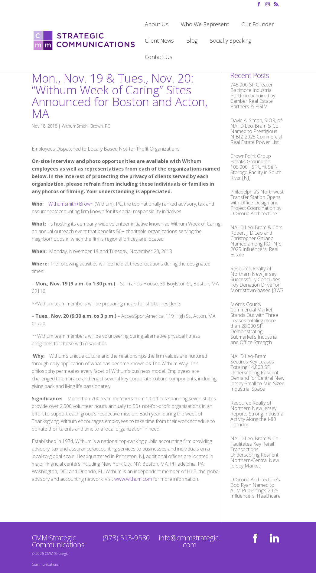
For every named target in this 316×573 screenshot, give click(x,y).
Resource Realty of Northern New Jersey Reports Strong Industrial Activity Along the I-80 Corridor (257, 413)
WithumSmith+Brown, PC (86, 126)
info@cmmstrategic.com (189, 541)
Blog (191, 41)
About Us (156, 25)
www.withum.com (133, 479)
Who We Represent (205, 25)
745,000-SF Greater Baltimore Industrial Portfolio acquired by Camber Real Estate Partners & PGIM (252, 95)
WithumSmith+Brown (70, 203)
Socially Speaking (230, 41)
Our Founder (257, 25)
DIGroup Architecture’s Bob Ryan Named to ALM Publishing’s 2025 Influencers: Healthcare (255, 487)
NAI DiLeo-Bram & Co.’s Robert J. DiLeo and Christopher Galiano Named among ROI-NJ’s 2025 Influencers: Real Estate (256, 241)
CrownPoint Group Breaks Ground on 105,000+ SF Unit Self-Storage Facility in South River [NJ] (256, 167)
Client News (159, 41)
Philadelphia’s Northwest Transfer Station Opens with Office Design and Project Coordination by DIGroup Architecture (257, 202)
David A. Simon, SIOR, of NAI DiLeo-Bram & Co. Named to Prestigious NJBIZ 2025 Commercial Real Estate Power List (256, 131)
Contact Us (158, 57)
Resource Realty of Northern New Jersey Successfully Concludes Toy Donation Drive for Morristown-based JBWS (256, 279)
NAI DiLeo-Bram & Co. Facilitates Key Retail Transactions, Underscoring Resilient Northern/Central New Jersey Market (254, 452)
